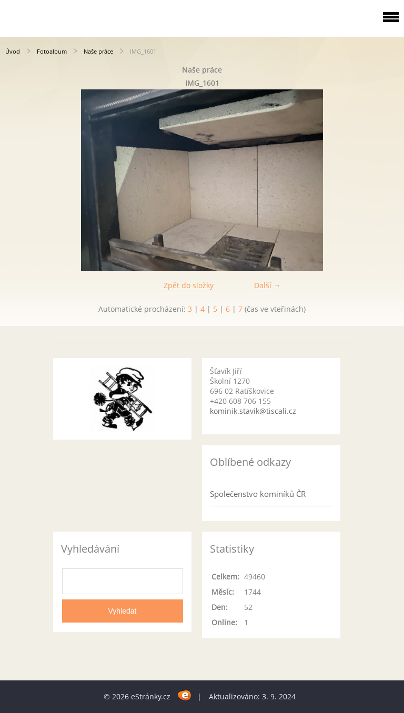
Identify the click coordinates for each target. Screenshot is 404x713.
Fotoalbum (52, 51)
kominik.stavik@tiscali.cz (253, 411)
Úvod (12, 51)
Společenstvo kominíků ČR (258, 493)
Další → (267, 285)
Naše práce (98, 51)
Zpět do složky (189, 285)
